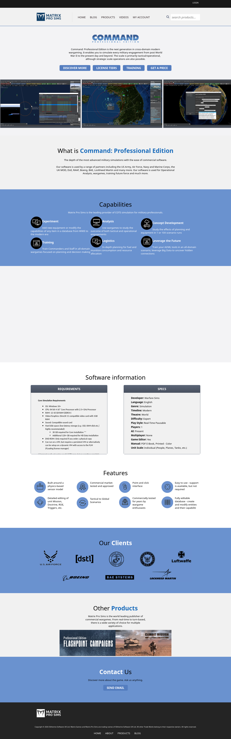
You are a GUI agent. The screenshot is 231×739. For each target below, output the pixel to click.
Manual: (136, 443)
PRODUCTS (108, 17)
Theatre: (136, 414)
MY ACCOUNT (141, 17)
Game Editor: (139, 439)
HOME (82, 17)
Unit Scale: (137, 447)
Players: (135, 427)
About (109, 733)
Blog (137, 733)
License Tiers (106, 68)
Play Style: (137, 423)
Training (134, 68)
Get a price (159, 68)
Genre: (135, 406)
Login (196, 2)
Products (124, 733)
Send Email (115, 688)
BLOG (93, 17)
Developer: (137, 398)
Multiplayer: (138, 435)
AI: (132, 431)
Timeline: (136, 410)
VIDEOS (124, 17)
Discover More (75, 68)
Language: (137, 402)
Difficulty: (137, 418)
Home (97, 733)
